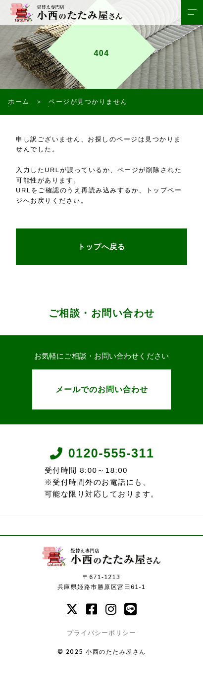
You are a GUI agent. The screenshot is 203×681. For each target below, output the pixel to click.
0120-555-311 (101, 453)
